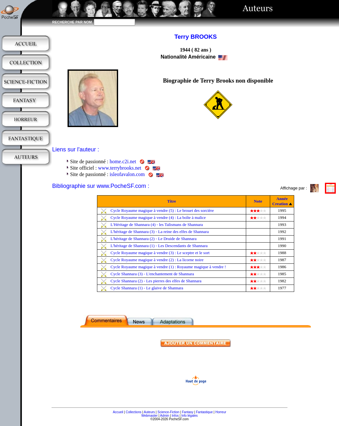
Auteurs (149, 412)
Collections (133, 412)
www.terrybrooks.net (119, 168)
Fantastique (204, 412)
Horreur (220, 412)
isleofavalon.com (127, 174)
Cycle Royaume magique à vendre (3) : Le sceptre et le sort (159, 252)
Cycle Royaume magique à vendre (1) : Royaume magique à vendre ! (168, 266)
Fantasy (188, 412)
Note (258, 201)
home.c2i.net (123, 161)
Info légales (189, 415)
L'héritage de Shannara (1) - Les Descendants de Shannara (158, 245)
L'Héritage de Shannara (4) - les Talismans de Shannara (156, 224)
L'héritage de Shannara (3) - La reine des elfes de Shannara (159, 231)
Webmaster (149, 415)
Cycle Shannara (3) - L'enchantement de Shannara (152, 273)
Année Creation (280, 201)
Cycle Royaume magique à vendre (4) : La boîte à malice (158, 217)
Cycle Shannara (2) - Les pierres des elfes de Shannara (155, 280)
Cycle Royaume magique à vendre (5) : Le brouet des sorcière (162, 210)
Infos (175, 415)
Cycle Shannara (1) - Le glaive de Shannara (146, 287)
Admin (164, 415)
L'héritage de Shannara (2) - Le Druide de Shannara (153, 238)
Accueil (118, 412)
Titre (171, 201)
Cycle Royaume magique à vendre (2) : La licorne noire (157, 259)
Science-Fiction (168, 412)
